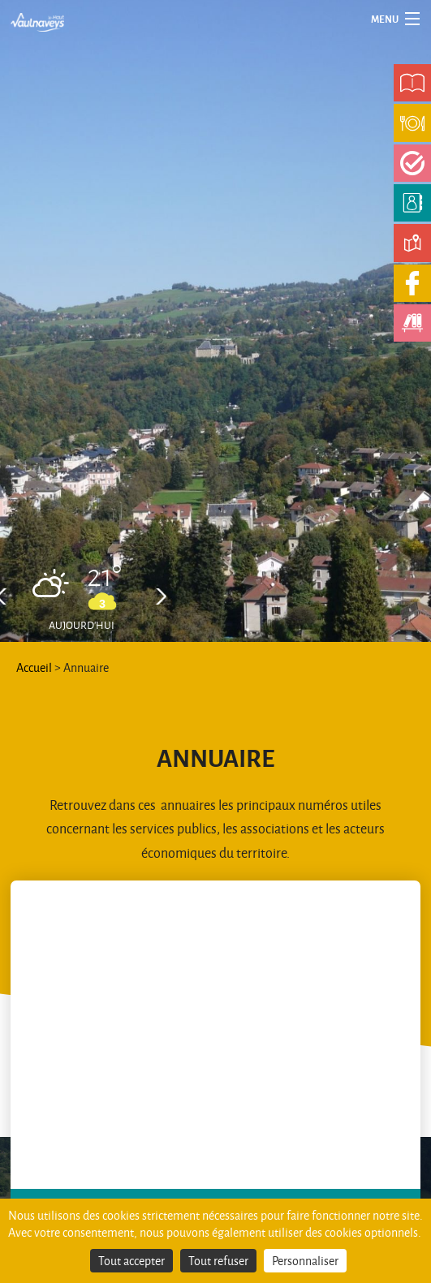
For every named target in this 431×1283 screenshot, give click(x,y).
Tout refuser (218, 1260)
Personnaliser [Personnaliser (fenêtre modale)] (305, 1260)
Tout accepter (131, 1260)
